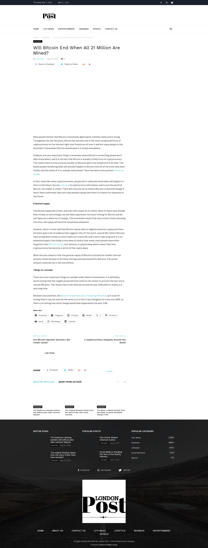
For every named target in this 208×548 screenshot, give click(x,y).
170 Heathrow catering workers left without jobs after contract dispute (46, 411)
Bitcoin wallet (56, 243)
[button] (171, 28)
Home (36, 29)
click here (64, 184)
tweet (110, 370)
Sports (97, 29)
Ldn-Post (40, 59)
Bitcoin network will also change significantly (83, 294)
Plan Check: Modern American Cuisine (109, 438)
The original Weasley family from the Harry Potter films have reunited (79, 411)
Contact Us (111, 29)
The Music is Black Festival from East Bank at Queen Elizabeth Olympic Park (111, 411)
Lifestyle (150, 446)
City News (48, 29)
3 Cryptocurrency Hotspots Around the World (105, 340)
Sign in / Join (63, 2)
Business (84, 29)
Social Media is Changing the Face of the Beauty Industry (111, 453)
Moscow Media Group (108, 544)
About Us (57, 530)
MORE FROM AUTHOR (70, 381)
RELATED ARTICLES (43, 381)
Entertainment (66, 29)
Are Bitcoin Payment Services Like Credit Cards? (51, 340)
